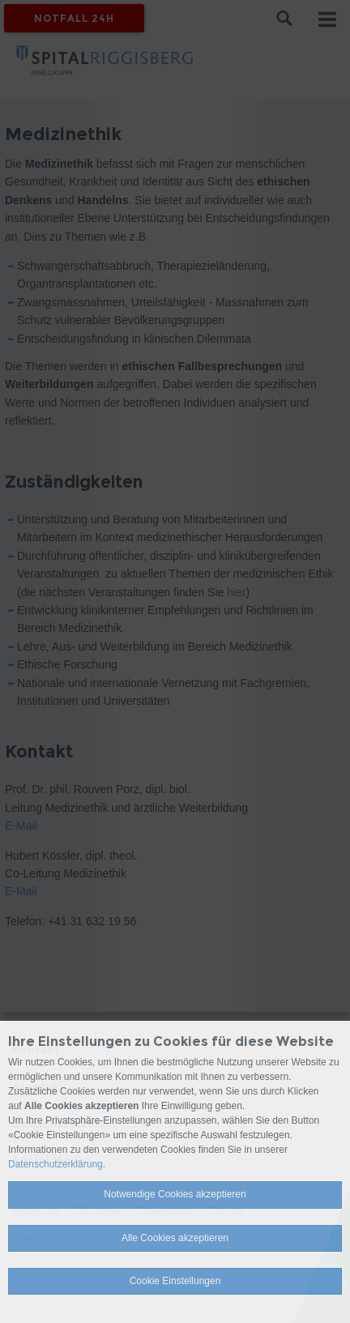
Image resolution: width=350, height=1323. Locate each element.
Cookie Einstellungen (175, 1281)
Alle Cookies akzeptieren (175, 1238)
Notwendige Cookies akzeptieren (174, 1194)
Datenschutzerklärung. (56, 1164)
